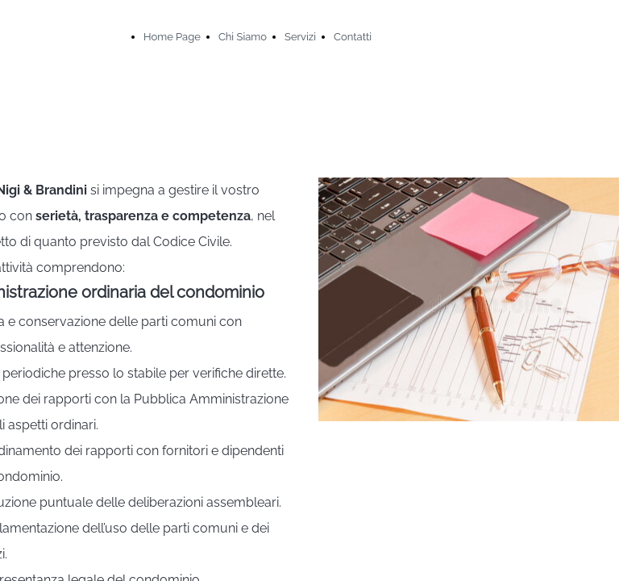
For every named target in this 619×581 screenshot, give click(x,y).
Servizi (300, 37)
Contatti (353, 37)
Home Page (172, 37)
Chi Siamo (242, 37)
